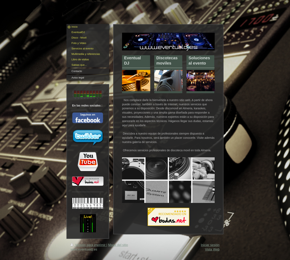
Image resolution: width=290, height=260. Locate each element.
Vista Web (212, 249)
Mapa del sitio (118, 245)
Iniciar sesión (210, 245)
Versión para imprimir (88, 245)
